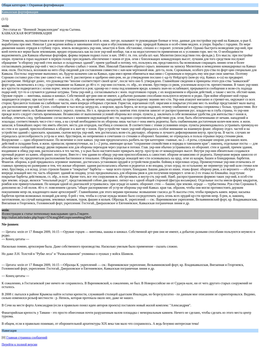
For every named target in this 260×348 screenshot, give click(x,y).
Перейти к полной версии (19, 344)
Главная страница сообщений (26, 337)
